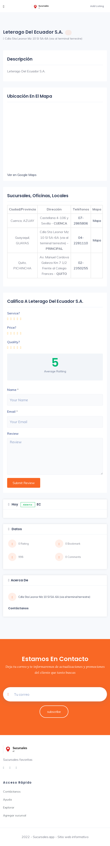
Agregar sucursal (14, 815)
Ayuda (7, 799)
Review (13, 433)
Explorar (8, 807)
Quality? (13, 342)
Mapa (97, 221)
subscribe (54, 712)
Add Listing (97, 6)
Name (11, 390)
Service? (13, 313)
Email (11, 411)
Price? (11, 327)
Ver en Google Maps (22, 175)
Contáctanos (12, 791)
